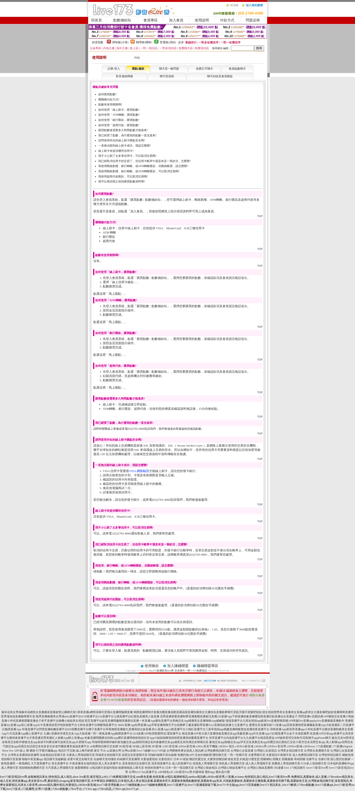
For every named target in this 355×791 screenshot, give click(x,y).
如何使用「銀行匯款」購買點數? (118, 120)
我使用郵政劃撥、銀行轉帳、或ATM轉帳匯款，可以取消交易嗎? (139, 171)
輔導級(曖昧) (144, 42)
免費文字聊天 (204, 68)
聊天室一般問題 (169, 68)
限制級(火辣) (120, 42)
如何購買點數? (107, 94)
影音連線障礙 (124, 76)
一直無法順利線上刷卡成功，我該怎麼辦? (124, 145)
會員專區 (150, 20)
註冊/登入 (114, 68)
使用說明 (202, 20)
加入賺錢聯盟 (178, 666)
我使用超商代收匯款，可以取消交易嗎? (123, 176)
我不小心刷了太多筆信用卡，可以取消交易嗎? (127, 155)
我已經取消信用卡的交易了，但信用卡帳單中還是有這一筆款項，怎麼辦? (144, 161)
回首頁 (96, 20)
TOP (259, 216)
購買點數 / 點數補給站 (145, 199)
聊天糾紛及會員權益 (220, 76)
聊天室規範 (167, 76)
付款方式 (227, 20)
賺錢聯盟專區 (207, 666)
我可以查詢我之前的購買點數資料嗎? (121, 181)
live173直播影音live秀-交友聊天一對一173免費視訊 (178, 670)
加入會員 (176, 20)
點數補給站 (122, 20)
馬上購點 (115, 293)
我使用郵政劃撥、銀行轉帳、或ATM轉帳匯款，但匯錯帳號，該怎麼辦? (143, 166)
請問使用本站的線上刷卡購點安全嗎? (121, 140)
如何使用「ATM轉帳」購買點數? (119, 114)
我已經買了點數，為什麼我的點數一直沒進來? (127, 135)
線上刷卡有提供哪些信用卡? (116, 150)
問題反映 (253, 20)
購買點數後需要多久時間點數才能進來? (123, 130)
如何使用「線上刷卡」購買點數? (118, 109)
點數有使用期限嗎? (110, 104)
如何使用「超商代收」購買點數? (118, 125)
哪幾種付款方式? (108, 99)
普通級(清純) (168, 42)
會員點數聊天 (237, 68)
